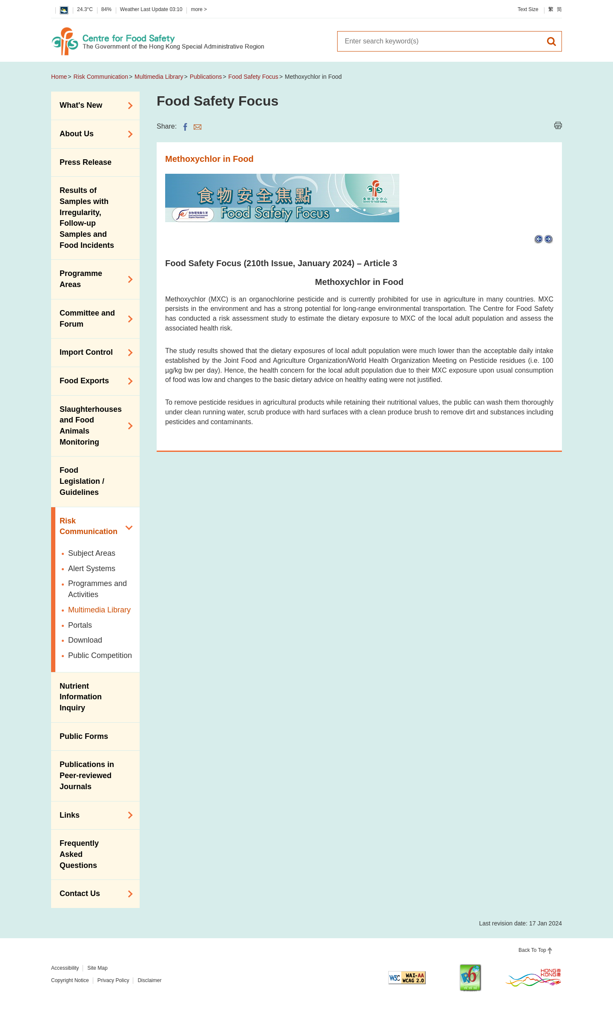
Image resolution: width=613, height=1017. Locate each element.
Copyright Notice (70, 980)
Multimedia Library (159, 76)
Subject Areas (91, 553)
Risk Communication (101, 76)
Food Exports (93, 381)
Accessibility (65, 968)
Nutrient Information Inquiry (81, 697)
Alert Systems (91, 568)
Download (85, 640)
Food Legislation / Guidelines (82, 481)
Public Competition (100, 655)
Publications (206, 76)
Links (93, 815)
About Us (93, 134)
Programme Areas (93, 279)
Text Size (528, 9)
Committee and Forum (93, 318)
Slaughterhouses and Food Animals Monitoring (93, 425)
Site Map (97, 968)
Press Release (86, 162)
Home (59, 76)
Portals (80, 625)
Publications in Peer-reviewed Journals (87, 775)
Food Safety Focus (253, 76)
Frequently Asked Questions (79, 854)
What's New (93, 105)
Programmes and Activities (97, 589)
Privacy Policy (113, 980)
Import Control (93, 352)
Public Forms (84, 736)
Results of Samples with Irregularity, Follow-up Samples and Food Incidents (87, 218)
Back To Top (532, 950)
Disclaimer (149, 980)
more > (199, 9)
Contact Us (93, 894)
